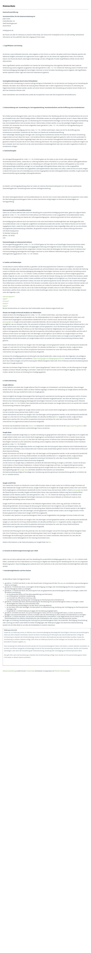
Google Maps (24, 470)
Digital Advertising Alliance (74, 426)
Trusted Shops (30, 671)
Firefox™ (5, 304)
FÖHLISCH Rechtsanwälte (62, 671)
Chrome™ (6, 301)
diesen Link (32, 426)
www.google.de (8, 322)
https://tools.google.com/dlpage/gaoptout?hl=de (48, 358)
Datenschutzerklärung (9, 671)
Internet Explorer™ (9, 296)
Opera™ (5, 306)
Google (80, 467)
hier (57, 347)
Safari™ (5, 299)
